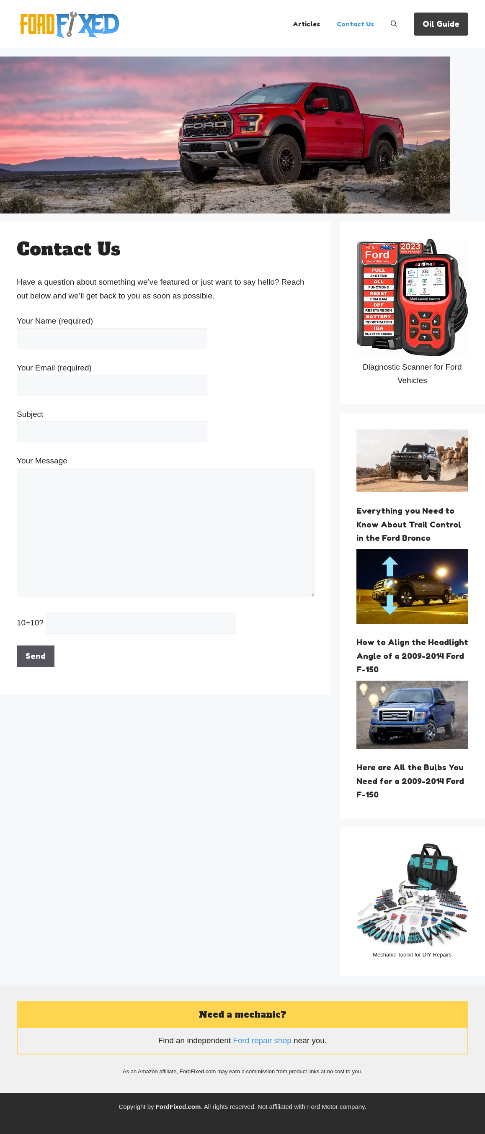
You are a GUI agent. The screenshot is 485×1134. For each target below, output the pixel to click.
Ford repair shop (262, 1040)
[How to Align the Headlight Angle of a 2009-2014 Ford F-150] (412, 588)
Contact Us (355, 24)
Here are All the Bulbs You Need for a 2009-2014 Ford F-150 (410, 780)
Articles (306, 24)
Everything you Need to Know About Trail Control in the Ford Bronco (408, 524)
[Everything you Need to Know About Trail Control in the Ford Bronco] (412, 463)
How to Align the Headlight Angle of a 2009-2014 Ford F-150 (412, 655)
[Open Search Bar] (393, 24)
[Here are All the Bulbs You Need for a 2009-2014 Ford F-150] (412, 717)
